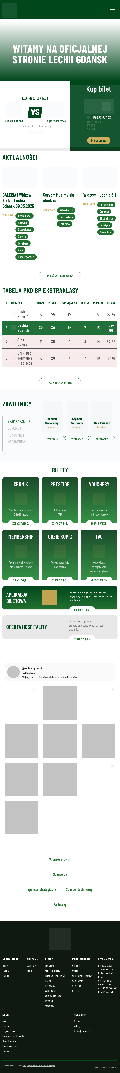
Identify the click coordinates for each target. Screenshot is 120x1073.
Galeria (22, 243)
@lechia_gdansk (32, 668)
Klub (20, 256)
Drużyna (22, 230)
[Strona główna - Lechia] (10, 11)
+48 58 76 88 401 (109, 988)
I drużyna (23, 249)
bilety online (98, 140)
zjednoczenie (113, 1067)
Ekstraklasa (24, 236)
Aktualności (24, 223)
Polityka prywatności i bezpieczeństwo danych (39, 1065)
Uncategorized (26, 262)
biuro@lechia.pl (105, 991)
